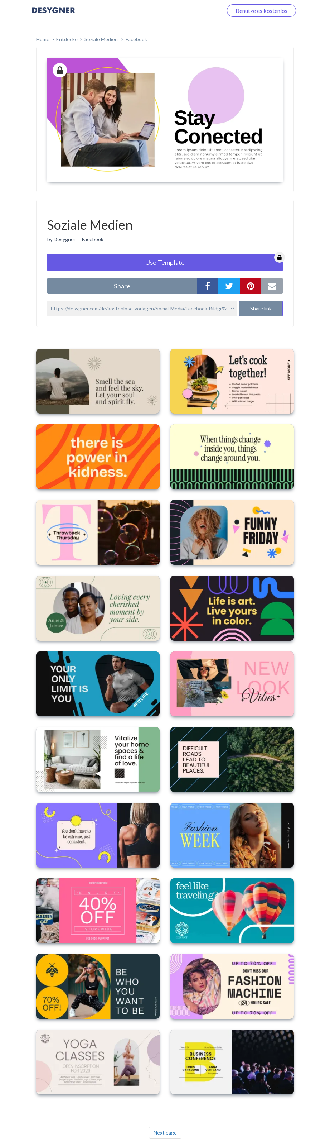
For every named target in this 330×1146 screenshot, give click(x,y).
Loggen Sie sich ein (191, 11)
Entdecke (67, 39)
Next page (165, 1133)
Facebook (136, 39)
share (122, 286)
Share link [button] (261, 308)
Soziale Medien (101, 39)
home (42, 39)
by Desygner (61, 239)
